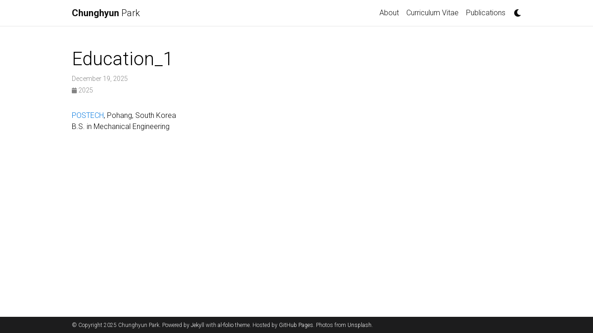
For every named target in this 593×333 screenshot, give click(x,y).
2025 (82, 90)
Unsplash (359, 325)
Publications (485, 12)
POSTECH (88, 115)
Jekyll (197, 325)
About (389, 12)
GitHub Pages (296, 325)
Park (106, 12)
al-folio (225, 325)
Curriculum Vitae (432, 12)
